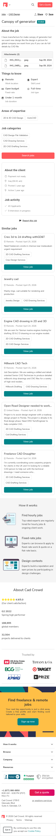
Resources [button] (28, 767)
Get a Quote (45, 5)
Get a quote (42, 792)
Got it (7, 830)
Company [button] (28, 759)
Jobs (4, 14)
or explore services (42, 801)
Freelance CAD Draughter (20, 454)
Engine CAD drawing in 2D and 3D (25, 321)
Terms (19, 820)
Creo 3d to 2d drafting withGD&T (24, 237)
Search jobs (28, 155)
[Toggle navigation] (7, 4)
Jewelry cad (11, 279)
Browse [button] (28, 752)
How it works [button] (28, 744)
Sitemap (28, 820)
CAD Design (14, 14)
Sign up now (28, 722)
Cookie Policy (34, 831)
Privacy (10, 820)
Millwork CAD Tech (15, 363)
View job (28, 267)
